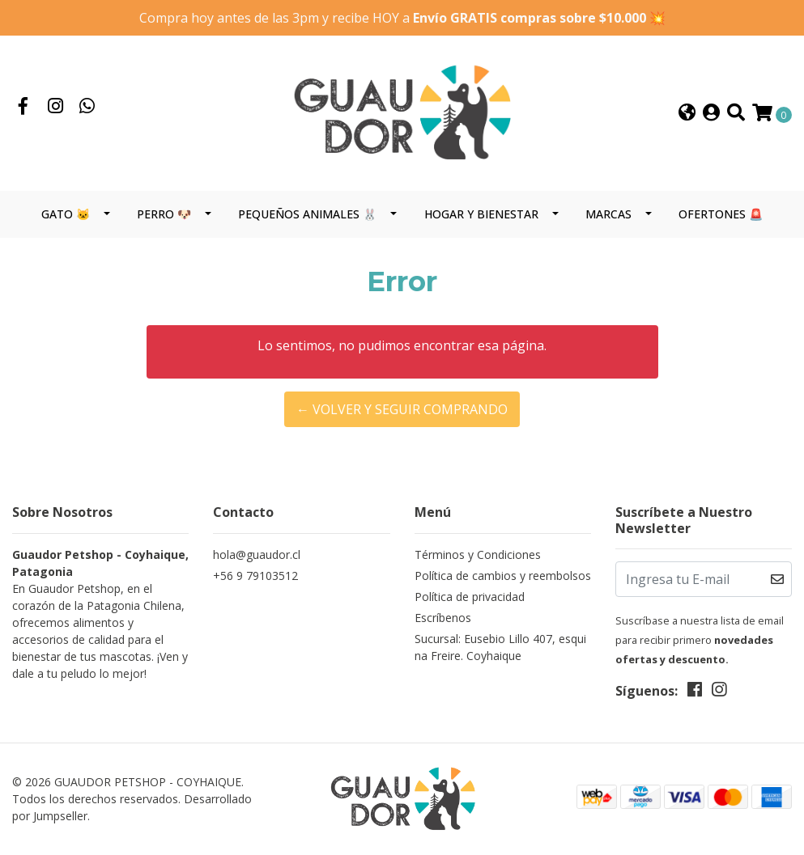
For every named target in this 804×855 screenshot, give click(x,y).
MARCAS (608, 214)
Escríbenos (443, 617)
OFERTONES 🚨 (721, 214)
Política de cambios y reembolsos (503, 575)
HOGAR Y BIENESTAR (481, 214)
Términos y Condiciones (478, 554)
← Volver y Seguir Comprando (402, 409)
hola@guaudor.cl (256, 554)
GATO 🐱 (65, 214)
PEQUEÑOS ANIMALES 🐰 (307, 214)
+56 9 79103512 (255, 575)
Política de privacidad (470, 596)
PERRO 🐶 (164, 214)
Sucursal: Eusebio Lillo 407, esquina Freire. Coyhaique (500, 647)
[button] (687, 114)
